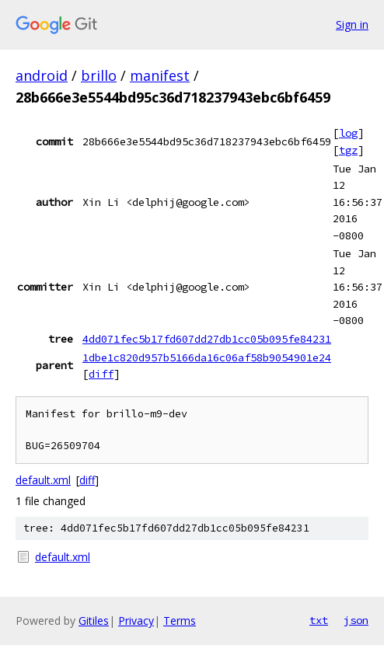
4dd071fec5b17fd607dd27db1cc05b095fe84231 (206, 339)
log (348, 133)
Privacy (136, 620)
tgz (348, 150)
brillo (99, 75)
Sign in (352, 24)
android (42, 75)
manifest (160, 75)
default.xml (43, 479)
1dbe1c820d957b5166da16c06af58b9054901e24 (206, 357)
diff (101, 374)
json (356, 620)
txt (318, 620)
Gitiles (94, 620)
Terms (179, 620)
